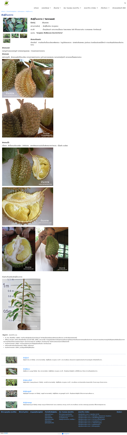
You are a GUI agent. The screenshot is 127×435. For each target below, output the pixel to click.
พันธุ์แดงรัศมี (27, 380)
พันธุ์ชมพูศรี (27, 391)
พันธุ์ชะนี (26, 358)
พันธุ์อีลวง (26, 369)
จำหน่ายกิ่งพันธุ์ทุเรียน (11, 11)
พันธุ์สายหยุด (27, 402)
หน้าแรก (3, 11)
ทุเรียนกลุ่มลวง (21, 11)
